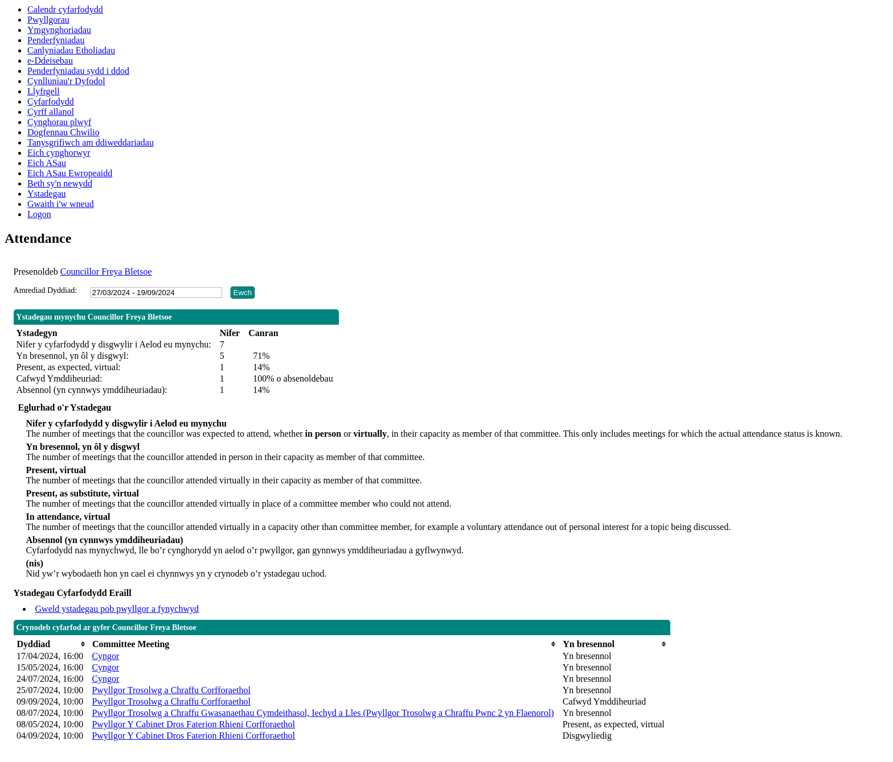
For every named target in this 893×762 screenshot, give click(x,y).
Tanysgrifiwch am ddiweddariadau (90, 142)
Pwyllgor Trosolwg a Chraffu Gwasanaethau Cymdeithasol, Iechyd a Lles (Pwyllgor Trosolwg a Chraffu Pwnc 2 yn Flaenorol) (323, 713)
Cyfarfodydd (50, 101)
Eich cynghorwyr (59, 153)
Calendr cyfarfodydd (65, 9)
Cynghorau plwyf (59, 122)
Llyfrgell (43, 91)
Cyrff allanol (50, 112)
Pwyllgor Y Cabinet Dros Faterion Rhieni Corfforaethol (193, 724)
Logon (39, 214)
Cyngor (105, 656)
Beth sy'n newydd (59, 183)
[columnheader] (51, 644)
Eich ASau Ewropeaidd (69, 173)
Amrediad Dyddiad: (45, 290)
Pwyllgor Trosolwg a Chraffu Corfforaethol (171, 690)
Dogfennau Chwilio (63, 132)
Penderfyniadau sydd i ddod (78, 71)
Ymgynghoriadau (59, 30)
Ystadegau (46, 193)
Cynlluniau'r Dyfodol (66, 81)
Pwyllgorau (48, 19)
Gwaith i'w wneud (60, 204)
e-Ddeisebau (50, 60)
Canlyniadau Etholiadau (71, 50)
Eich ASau (46, 163)
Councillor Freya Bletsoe (106, 271)
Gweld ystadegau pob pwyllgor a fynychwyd (117, 609)
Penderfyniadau (55, 40)
